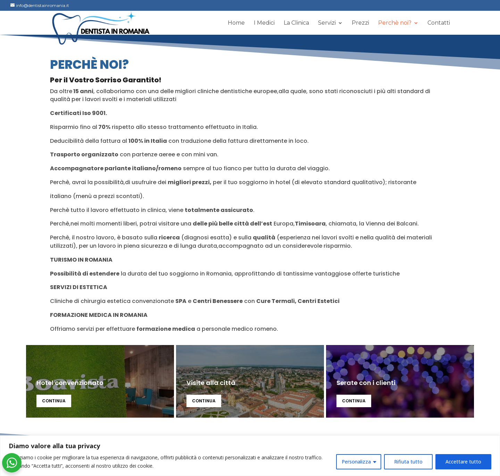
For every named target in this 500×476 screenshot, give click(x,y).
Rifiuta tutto (408, 461)
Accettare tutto (463, 461)
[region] (250, 455)
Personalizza (356, 461)
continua (54, 401)
